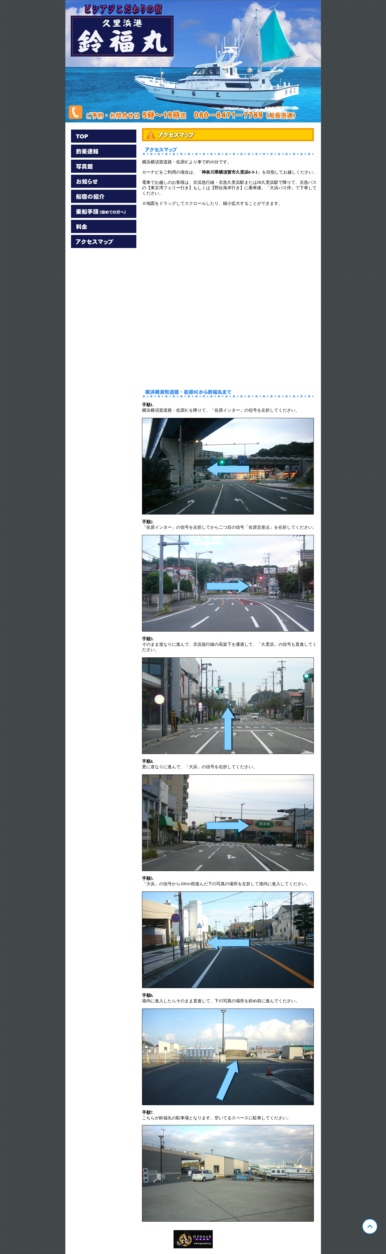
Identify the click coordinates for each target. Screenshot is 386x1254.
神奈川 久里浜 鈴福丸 (193, 61)
